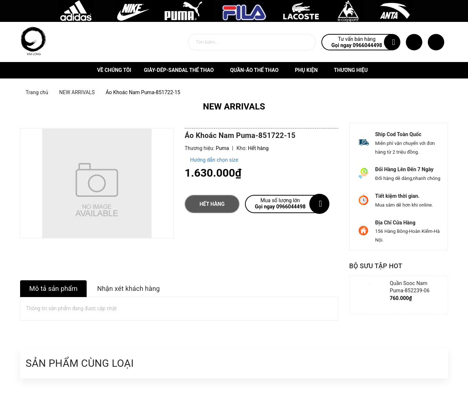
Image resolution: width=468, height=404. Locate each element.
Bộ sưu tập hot (375, 266)
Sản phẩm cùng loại (80, 363)
